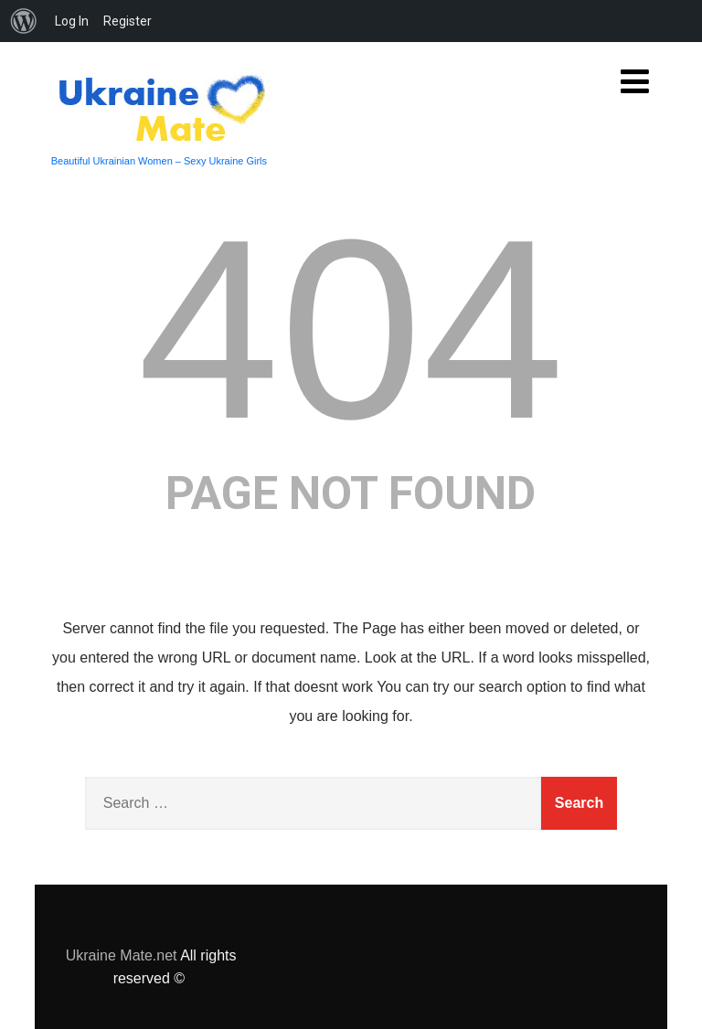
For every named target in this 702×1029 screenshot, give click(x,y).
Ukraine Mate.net (121, 955)
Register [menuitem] (127, 21)
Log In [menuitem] (72, 21)
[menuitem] (24, 21)
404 (350, 329)
